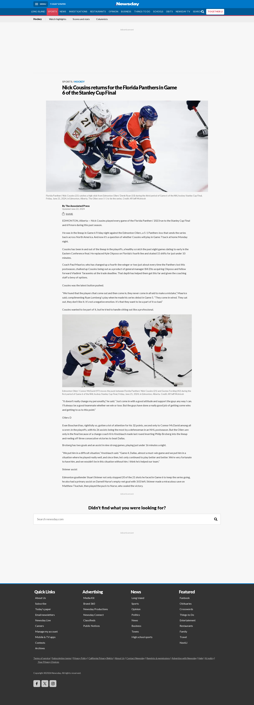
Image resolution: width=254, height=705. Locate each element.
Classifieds (89, 620)
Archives (40, 648)
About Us (40, 597)
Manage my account (46, 631)
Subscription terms (61, 658)
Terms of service (41, 658)
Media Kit (88, 597)
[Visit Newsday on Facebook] (36, 683)
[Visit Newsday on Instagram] (53, 683)
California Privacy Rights (101, 658)
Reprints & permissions (158, 658)
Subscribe (40, 603)
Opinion (113, 11)
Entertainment (188, 620)
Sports (52, 11)
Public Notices (91, 625)
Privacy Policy (80, 658)
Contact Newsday (135, 658)
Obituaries (186, 603)
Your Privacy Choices (48, 662)
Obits (169, 11)
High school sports (142, 636)
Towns (135, 631)
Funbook (185, 597)
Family (183, 631)
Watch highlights (57, 19)
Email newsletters (45, 614)
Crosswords (186, 609)
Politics (136, 614)
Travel (183, 636)
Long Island (38, 11)
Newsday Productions (95, 609)
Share (67, 213)
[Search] (216, 519)
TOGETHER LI (215, 11)
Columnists (102, 19)
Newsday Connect (93, 614)
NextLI (183, 642)
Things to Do (142, 11)
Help (200, 658)
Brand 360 (89, 603)
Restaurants (98, 11)
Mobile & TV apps (45, 636)
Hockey (37, 19)
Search (197, 11)
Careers (39, 625)
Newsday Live (43, 620)
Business (126, 11)
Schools (158, 11)
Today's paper (43, 609)
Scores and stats (81, 19)
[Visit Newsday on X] (44, 683)
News (63, 11)
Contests (40, 642)
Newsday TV (183, 11)
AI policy (209, 658)
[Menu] (40, 4)
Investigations (78, 11)
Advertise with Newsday (184, 658)
